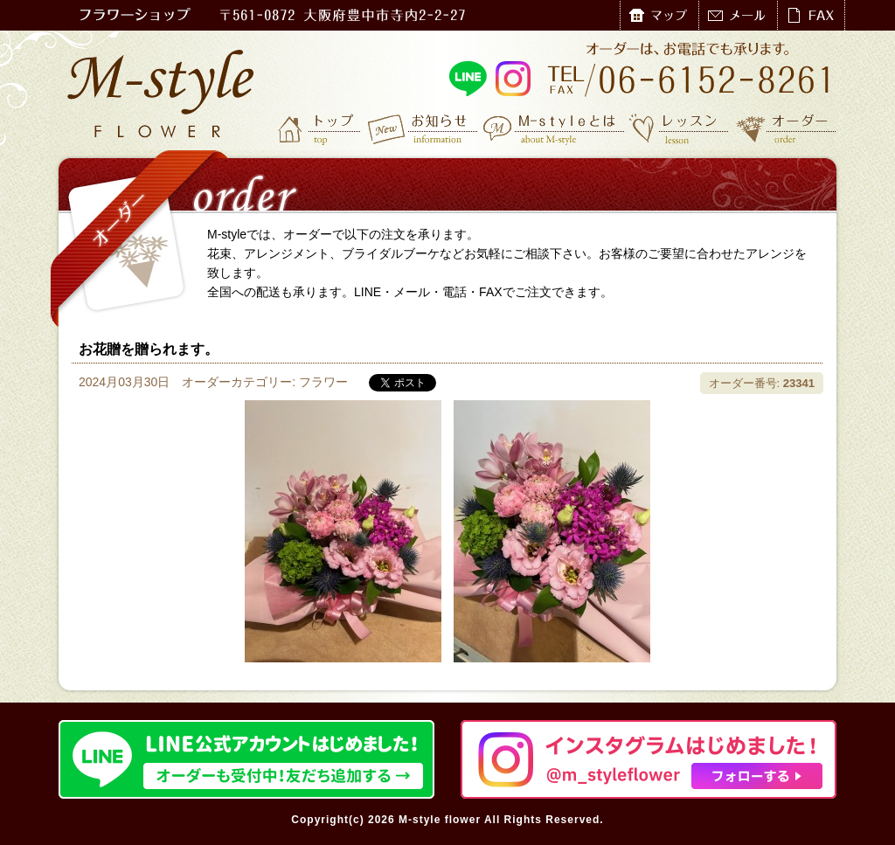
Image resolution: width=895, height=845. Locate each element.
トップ (320, 128)
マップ (659, 15)
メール (737, 15)
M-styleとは (554, 128)
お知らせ (423, 128)
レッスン (679, 128)
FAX (810, 15)
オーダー (786, 128)
